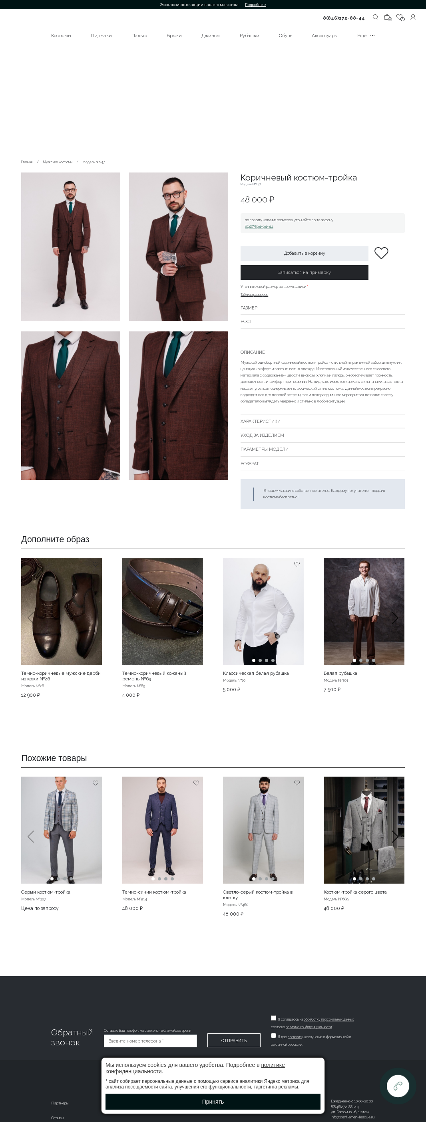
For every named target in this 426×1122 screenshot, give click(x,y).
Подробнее (255, 4)
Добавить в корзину (304, 253)
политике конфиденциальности (309, 1027)
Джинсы (210, 35)
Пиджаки (101, 35)
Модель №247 (94, 162)
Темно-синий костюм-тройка (154, 892)
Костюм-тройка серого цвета (355, 892)
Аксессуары (325, 35)
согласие (295, 1037)
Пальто (139, 35)
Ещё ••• (366, 35)
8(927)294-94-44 (259, 226)
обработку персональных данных (329, 1019)
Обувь (285, 35)
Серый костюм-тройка (45, 892)
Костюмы (61, 35)
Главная (26, 162)
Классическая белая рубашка (256, 673)
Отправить (234, 1040)
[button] (395, 627)
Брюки (174, 35)
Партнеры (59, 1103)
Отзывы (57, 1118)
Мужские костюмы (57, 162)
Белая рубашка (340, 673)
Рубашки (249, 35)
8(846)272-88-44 (344, 18)
